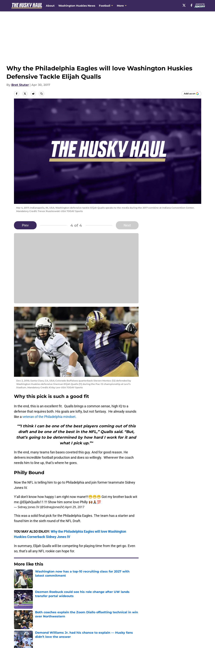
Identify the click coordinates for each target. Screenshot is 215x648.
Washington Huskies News (76, 5)
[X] (184, 5)
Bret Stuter (20, 85)
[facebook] (191, 5)
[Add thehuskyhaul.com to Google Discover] (191, 93)
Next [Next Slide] (127, 225)
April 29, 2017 (74, 507)
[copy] (41, 93)
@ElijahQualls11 (32, 502)
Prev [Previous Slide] (25, 225)
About (50, 5)
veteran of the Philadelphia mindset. (49, 417)
